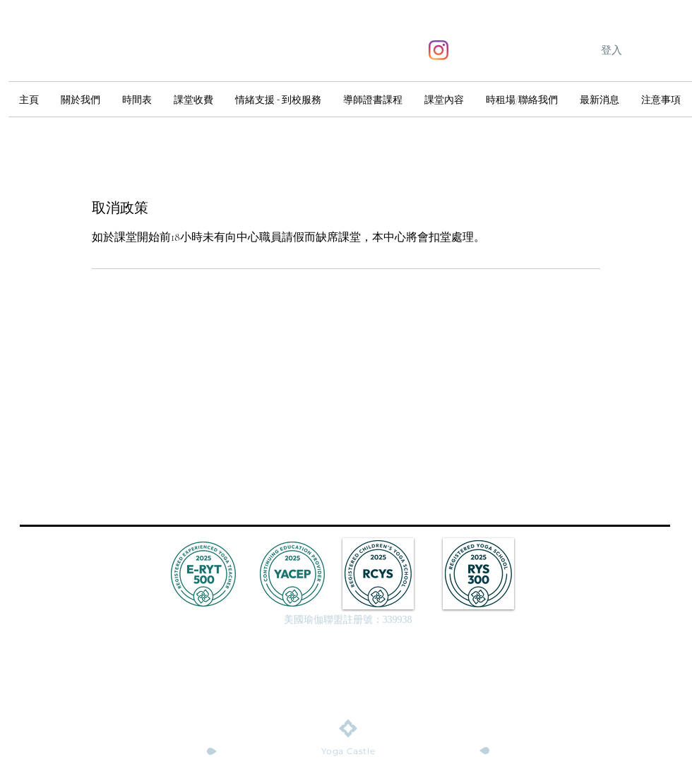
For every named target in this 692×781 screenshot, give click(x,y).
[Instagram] (438, 50)
